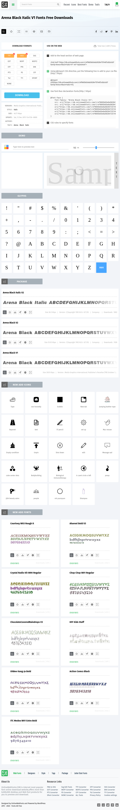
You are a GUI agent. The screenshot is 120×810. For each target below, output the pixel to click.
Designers (31, 773)
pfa (22, 67)
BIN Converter (109, 790)
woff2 (34, 61)
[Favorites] (11, 31)
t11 (22, 78)
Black (22, 125)
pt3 (9, 73)
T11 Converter (109, 793)
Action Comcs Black (80, 671)
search (58, 4)
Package (65, 773)
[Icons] (41, 31)
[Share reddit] (101, 31)
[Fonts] (49, 31)
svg (34, 56)
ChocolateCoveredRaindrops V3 (26, 622)
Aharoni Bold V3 (78, 523)
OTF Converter (95, 787)
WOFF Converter (67, 790)
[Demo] (19, 31)
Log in (107, 5)
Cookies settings (110, 795)
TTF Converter (81, 787)
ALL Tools (79, 795)
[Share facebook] (96, 31)
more (101, 268)
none (9, 84)
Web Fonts (17, 773)
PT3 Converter (52, 793)
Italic (16, 110)
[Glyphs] (26, 31)
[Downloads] (15, 312)
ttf (9, 56)
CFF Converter (81, 793)
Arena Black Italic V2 (13, 292)
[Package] (34, 31)
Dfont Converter (53, 795)
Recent (67, 5)
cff (34, 73)
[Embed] (25, 312)
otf (9, 67)
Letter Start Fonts (80, 773)
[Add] (3, 31)
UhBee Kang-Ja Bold (20, 671)
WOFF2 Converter (82, 790)
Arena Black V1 (10, 352)
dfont (34, 78)
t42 (9, 78)
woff (22, 61)
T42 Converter (95, 793)
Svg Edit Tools (66, 787)
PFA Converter (95, 790)
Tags (53, 773)
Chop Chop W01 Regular (82, 572)
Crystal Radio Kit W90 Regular (25, 572)
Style (43, 773)
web (22, 56)
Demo (90, 5)
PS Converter (66, 793)
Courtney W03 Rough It (22, 523)
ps (22, 73)
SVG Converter (109, 787)
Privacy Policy (95, 795)
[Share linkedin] (117, 31)
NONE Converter (67, 795)
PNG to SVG (51, 787)
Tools (97, 5)
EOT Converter (52, 790)
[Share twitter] (106, 31)
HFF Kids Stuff (77, 622)
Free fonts (5, 4)
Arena (16, 125)
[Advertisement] (22, 171)
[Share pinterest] (111, 31)
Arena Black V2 (10, 322)
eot (9, 61)
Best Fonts (82, 5)
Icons (73, 5)
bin (34, 67)
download (22, 95)
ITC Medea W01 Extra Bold (23, 720)
